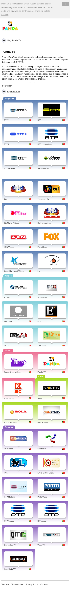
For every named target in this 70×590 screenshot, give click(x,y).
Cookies (43, 584)
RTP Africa (42, 521)
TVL (5, 473)
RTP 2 (40, 120)
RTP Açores (9, 521)
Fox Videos (42, 247)
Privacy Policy (31, 584)
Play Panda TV (13, 91)
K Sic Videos (9, 398)
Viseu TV (41, 545)
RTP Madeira (9, 497)
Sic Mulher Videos (11, 223)
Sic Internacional (44, 223)
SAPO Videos (43, 168)
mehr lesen (7, 86)
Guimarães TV (10, 545)
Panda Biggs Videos (12, 372)
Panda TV (42, 372)
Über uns (5, 584)
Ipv (39, 271)
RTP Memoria (9, 168)
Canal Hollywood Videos (14, 271)
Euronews (8, 322)
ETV (39, 322)
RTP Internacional (45, 144)
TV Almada (8, 449)
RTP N (7, 297)
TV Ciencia (42, 346)
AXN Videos (9, 247)
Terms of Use (17, 584)
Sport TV (41, 398)
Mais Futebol (43, 422)
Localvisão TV (10, 569)
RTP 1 (6, 120)
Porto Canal (42, 497)
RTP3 (6, 144)
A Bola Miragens (10, 422)
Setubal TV (42, 449)
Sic (5, 199)
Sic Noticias (42, 297)
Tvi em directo (43, 199)
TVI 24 (6, 346)
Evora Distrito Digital (46, 473)
